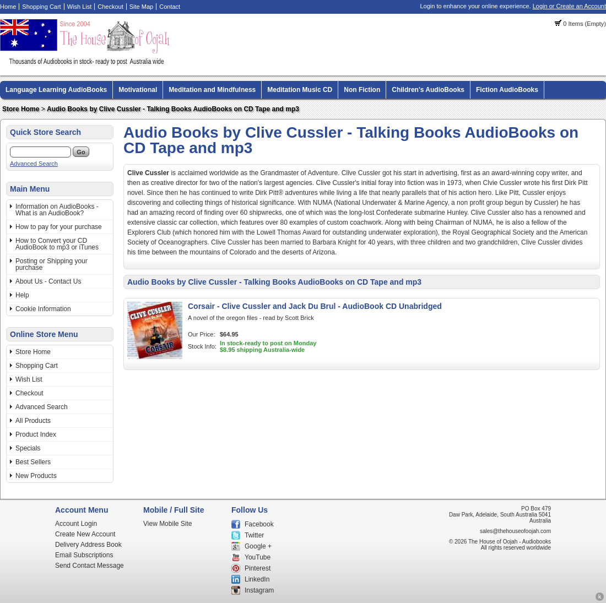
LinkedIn (257, 579)
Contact (169, 6)
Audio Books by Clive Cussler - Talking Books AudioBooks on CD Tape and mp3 (173, 109)
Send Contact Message (89, 565)
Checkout (110, 6)
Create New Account (85, 534)
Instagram (259, 590)
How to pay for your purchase (58, 227)
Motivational (137, 90)
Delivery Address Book (88, 544)
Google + (258, 546)
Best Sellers (33, 462)
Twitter (254, 535)
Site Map (141, 6)
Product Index (35, 434)
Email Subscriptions (84, 555)
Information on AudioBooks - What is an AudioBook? (57, 210)
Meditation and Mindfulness (212, 90)
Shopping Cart (41, 6)
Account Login (76, 524)
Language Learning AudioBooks (56, 90)
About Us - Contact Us (48, 281)
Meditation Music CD (299, 90)
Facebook (259, 524)
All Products (33, 421)
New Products (36, 476)
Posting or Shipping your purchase (51, 264)
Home (8, 6)
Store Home (20, 109)
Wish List (79, 6)
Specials (27, 448)
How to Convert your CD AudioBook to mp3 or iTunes (57, 244)
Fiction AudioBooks (507, 90)
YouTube (257, 557)
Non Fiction (362, 90)
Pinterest (257, 568)
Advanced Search (34, 163)
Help (22, 295)
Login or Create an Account (569, 6)
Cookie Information (43, 309)
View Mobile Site (167, 524)
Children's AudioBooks (428, 90)
